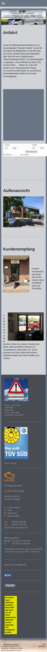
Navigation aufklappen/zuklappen (23, 3)
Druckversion (7, 644)
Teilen (8, 575)
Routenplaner (16, 154)
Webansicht (42, 646)
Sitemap (15, 644)
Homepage (32, 154)
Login (44, 644)
